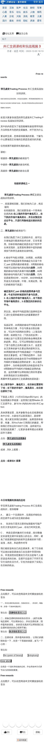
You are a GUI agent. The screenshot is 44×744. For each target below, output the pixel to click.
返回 (40, 1)
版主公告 (22, 33)
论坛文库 (8, 33)
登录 (35, 1)
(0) (7, 732)
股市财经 (22, 2)
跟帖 (38, 732)
